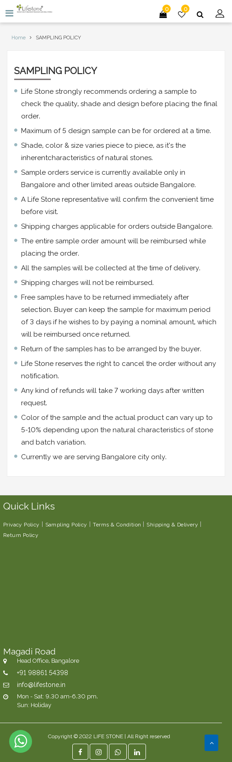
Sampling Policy (66, 524)
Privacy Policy (21, 524)
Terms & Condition (117, 524)
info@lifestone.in (41, 684)
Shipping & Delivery (172, 524)
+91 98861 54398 (42, 672)
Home (18, 37)
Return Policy (20, 534)
